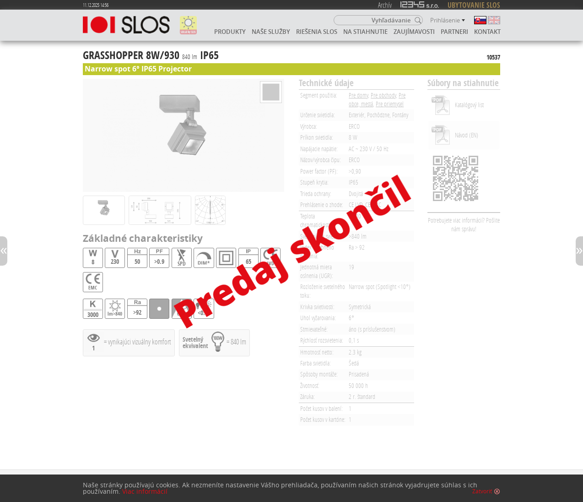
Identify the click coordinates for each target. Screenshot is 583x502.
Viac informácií (144, 491)
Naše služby (271, 31)
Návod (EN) (466, 135)
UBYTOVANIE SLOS (474, 5)
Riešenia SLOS (316, 31)
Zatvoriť (482, 491)
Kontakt (487, 31)
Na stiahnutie (365, 31)
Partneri (454, 31)
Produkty (230, 31)
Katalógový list (469, 104)
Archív (385, 5)
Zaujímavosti (414, 31)
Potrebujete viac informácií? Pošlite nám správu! (464, 224)
